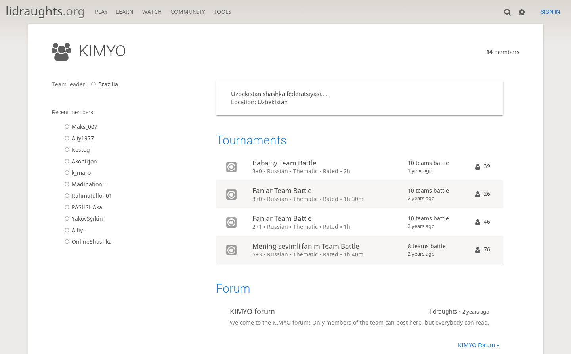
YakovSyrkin (82, 218)
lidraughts (45, 11)
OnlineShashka (87, 241)
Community (187, 11)
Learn (125, 11)
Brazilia (103, 84)
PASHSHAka (82, 207)
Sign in (550, 12)
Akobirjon (79, 161)
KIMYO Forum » (478, 345)
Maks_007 (79, 126)
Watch (152, 11)
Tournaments (251, 140)
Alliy (72, 230)
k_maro (76, 172)
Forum (233, 288)
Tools (222, 11)
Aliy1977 (78, 138)
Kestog (76, 149)
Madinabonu (84, 184)
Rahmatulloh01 (87, 195)
